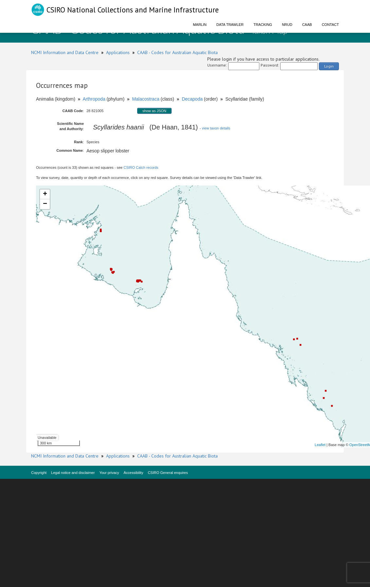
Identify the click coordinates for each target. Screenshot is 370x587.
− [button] (45, 204)
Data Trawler (230, 25)
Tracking (262, 25)
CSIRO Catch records (140, 167)
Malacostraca (145, 99)
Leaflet (320, 445)
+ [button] (45, 194)
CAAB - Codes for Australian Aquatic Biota (177, 52)
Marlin (200, 25)
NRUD (287, 25)
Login (329, 66)
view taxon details (216, 128)
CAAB (307, 25)
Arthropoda (94, 99)
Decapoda (192, 99)
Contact (330, 25)
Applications (118, 52)
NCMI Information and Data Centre (65, 52)
